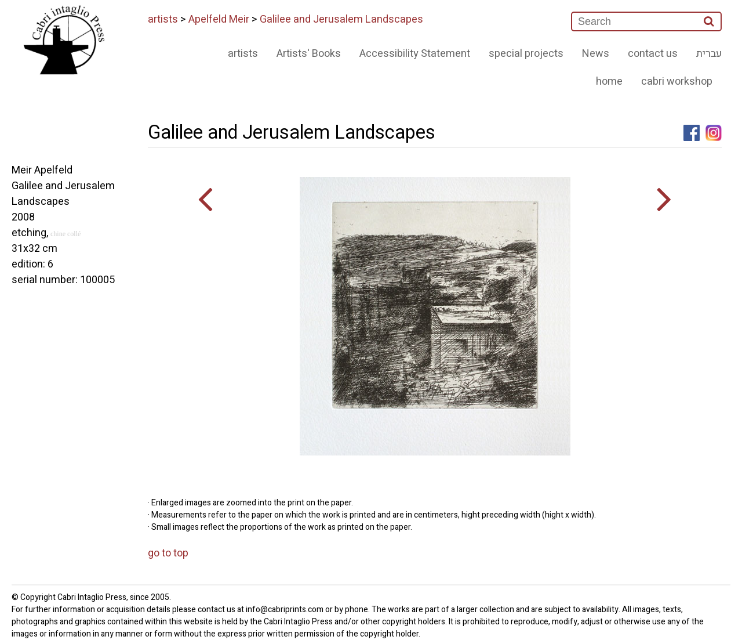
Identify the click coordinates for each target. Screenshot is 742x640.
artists (163, 19)
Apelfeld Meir (218, 19)
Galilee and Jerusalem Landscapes (341, 19)
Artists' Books (309, 54)
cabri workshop (676, 81)
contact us (653, 54)
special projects (526, 54)
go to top (168, 553)
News (595, 54)
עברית (709, 54)
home (609, 81)
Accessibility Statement (414, 54)
